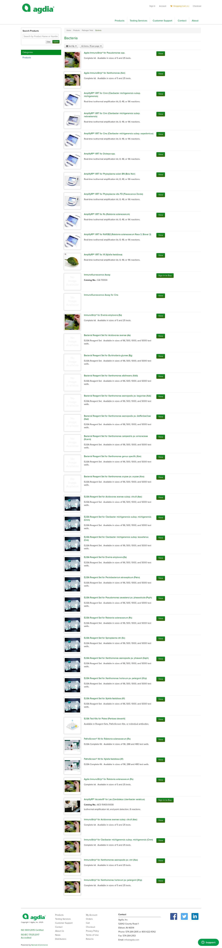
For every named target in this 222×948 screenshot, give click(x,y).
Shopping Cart (179, 6)
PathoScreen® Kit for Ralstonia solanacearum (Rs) (107, 738)
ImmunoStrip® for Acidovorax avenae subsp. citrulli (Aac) (110, 819)
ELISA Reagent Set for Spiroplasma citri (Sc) (104, 638)
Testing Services (138, 20)
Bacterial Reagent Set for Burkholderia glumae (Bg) (108, 355)
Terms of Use (92, 935)
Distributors (60, 939)
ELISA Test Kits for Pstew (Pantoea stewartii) (104, 718)
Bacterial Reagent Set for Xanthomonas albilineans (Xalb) (111, 375)
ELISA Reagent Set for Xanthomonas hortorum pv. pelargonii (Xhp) (115, 678)
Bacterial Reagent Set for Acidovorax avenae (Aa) (107, 335)
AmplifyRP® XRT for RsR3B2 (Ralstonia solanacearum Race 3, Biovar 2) (117, 234)
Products (119, 20)
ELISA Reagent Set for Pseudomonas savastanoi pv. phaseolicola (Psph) (118, 597)
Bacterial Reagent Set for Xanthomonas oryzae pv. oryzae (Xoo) (114, 476)
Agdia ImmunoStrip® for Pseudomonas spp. (104, 52)
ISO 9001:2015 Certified (32, 930)
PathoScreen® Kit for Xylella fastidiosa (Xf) (103, 759)
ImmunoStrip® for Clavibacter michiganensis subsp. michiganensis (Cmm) (118, 839)
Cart (88, 923)
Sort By (71, 46)
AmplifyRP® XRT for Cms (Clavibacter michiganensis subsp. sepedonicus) (118, 133)
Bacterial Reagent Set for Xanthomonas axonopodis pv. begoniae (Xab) (117, 395)
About (195, 20)
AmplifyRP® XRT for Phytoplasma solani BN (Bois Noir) (109, 174)
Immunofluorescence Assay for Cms (101, 295)
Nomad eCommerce (39, 945)
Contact (182, 20)
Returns (90, 939)
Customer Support (162, 20)
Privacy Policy (92, 931)
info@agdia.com (131, 939)
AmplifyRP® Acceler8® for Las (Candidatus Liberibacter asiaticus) (114, 799)
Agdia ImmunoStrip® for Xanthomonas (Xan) (104, 73)
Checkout (197, 6)
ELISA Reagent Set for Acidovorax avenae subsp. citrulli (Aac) (113, 496)
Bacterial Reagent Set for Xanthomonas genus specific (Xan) (112, 456)
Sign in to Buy (165, 275)
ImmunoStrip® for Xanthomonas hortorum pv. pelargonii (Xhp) (113, 880)
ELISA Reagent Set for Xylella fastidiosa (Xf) (104, 698)
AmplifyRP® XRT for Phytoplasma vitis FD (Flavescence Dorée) (113, 194)
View (160, 53)
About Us (59, 931)
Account (162, 6)
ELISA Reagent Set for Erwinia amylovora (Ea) (105, 557)
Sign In (152, 6)
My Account (91, 915)
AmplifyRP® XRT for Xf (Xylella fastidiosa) (103, 254)
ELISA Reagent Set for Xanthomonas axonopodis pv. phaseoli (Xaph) (116, 658)
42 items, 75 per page (91, 46)
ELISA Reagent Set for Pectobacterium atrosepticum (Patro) (112, 577)
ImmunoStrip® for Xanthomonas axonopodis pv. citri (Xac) (111, 860)
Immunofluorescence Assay (97, 274)
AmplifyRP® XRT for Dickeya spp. (99, 153)
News (58, 935)
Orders (89, 919)
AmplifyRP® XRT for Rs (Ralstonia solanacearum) (107, 214)
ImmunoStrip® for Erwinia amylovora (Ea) (103, 315)
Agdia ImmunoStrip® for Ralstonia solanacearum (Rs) (108, 779)
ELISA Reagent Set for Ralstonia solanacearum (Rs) (108, 617)
